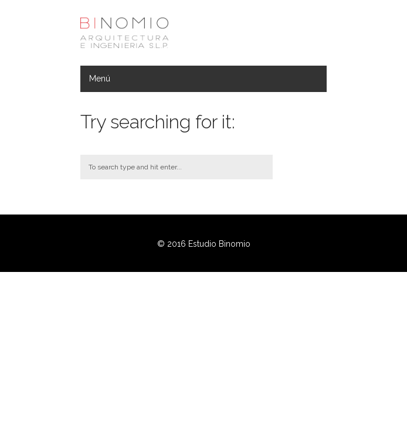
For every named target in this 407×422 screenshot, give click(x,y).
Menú (99, 78)
